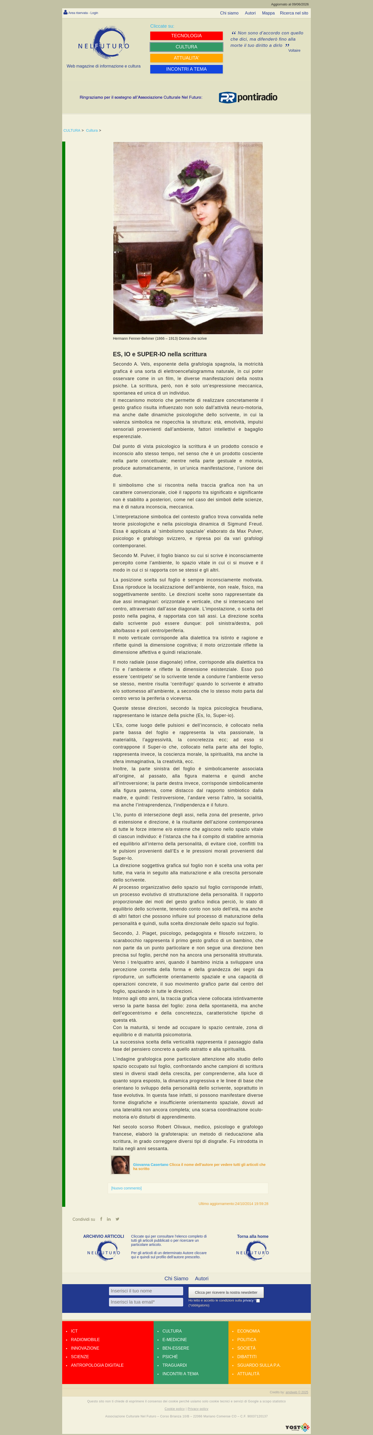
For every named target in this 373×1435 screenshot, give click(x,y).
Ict (74, 1332)
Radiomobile (85, 1340)
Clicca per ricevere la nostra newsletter (226, 1293)
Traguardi (174, 1366)
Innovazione (85, 1349)
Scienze (80, 1358)
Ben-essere (175, 1349)
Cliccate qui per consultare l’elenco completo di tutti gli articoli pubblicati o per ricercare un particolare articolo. (169, 1241)
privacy (249, 1301)
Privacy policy (198, 1410)
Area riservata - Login (88, 12)
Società (246, 1349)
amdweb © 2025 (296, 1393)
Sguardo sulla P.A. (259, 1366)
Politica (246, 1340)
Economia (248, 1332)
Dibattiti (246, 1358)
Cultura (92, 130)
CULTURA (71, 130)
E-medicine (174, 1340)
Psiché (170, 1358)
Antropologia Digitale (97, 1366)
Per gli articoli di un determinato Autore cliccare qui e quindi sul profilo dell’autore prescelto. (169, 1256)
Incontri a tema (180, 1375)
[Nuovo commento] (126, 1188)
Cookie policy (175, 1410)
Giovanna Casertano (151, 1165)
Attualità (248, 1375)
